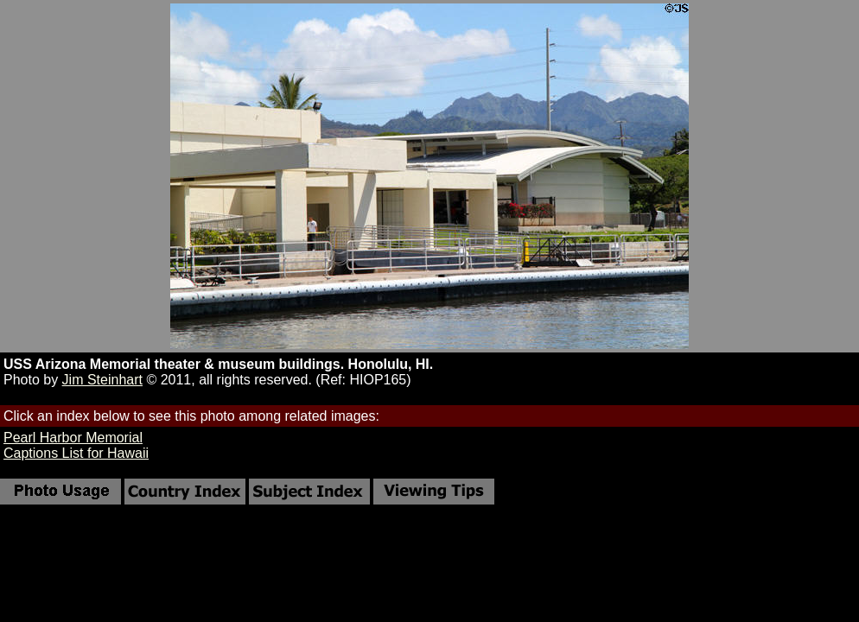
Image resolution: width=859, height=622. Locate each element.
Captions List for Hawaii (76, 453)
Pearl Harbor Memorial (73, 437)
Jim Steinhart (102, 379)
